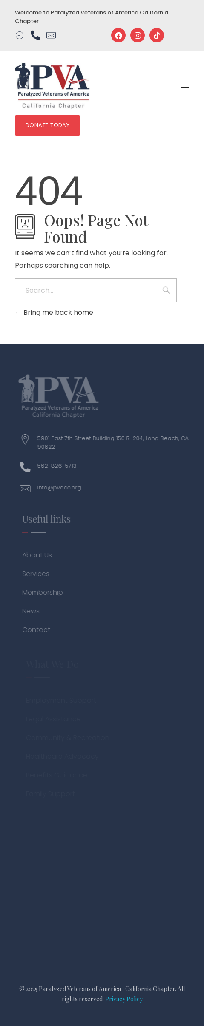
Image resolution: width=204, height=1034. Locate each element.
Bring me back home (54, 312)
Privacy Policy (124, 999)
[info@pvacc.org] (28, 488)
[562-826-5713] (28, 467)
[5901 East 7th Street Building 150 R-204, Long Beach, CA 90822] (28, 439)
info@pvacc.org (62, 487)
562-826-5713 (59, 466)
